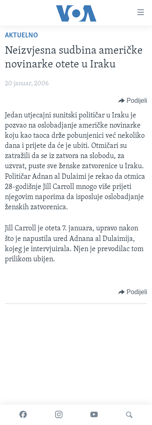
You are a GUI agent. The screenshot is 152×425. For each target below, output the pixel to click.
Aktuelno (21, 35)
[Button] (132, 100)
